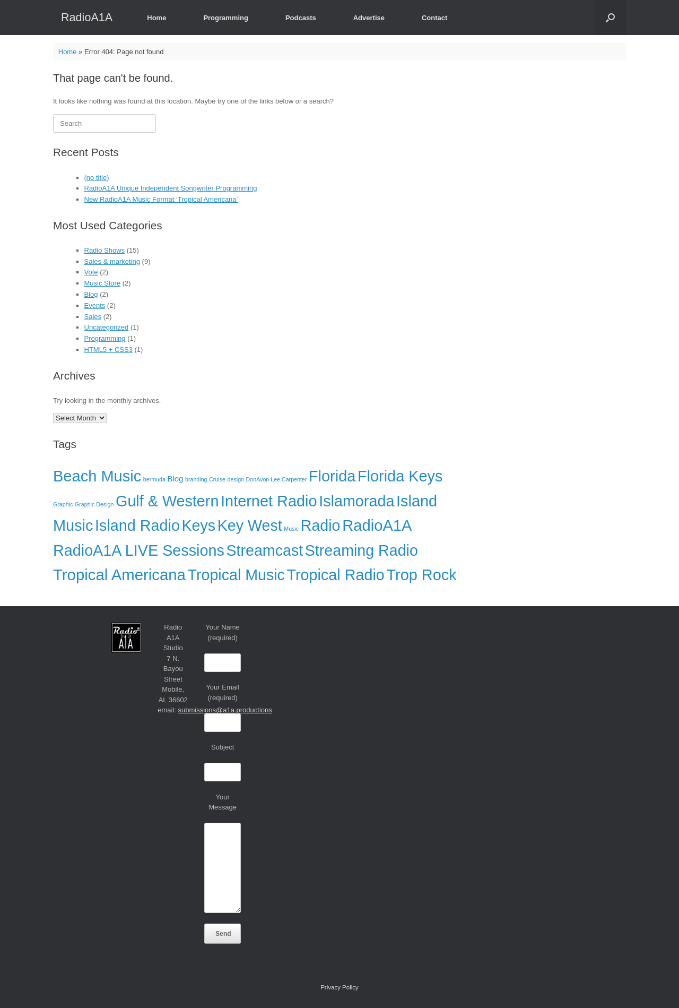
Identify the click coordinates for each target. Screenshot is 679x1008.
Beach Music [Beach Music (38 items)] (97, 476)
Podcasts (300, 18)
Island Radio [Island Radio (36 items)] (137, 525)
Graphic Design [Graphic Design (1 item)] (94, 504)
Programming (225, 18)
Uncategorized (106, 327)
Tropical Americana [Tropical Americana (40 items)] (119, 574)
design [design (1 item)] (236, 479)
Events (95, 305)
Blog (91, 294)
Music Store (102, 283)
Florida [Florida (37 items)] (332, 476)
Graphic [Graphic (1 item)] (63, 504)
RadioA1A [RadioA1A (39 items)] (377, 525)
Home (156, 18)
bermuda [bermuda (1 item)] (154, 479)
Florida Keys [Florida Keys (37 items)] (400, 476)
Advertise (369, 18)
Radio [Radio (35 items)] (321, 525)
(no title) (96, 178)
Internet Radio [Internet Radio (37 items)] (269, 501)
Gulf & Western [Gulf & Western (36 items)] (167, 501)
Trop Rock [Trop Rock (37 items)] (421, 574)
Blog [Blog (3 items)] (176, 478)
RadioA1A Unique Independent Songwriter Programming (170, 188)
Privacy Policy (339, 987)
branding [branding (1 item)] (196, 479)
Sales (93, 317)
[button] (610, 17)
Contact (434, 18)
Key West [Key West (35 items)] (249, 525)
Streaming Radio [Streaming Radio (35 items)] (361, 550)
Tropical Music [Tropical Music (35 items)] (236, 574)
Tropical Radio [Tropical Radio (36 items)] (336, 574)
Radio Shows (104, 250)
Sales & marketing (112, 261)
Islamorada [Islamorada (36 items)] (356, 501)
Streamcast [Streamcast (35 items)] (264, 550)
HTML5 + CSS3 (108, 350)
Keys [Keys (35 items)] (199, 525)
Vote (91, 272)
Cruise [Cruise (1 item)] (217, 479)
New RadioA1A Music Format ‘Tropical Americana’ (161, 199)
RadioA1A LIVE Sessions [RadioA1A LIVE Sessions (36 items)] (138, 550)
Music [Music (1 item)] (291, 528)
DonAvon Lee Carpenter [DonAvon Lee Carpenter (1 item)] (276, 479)
